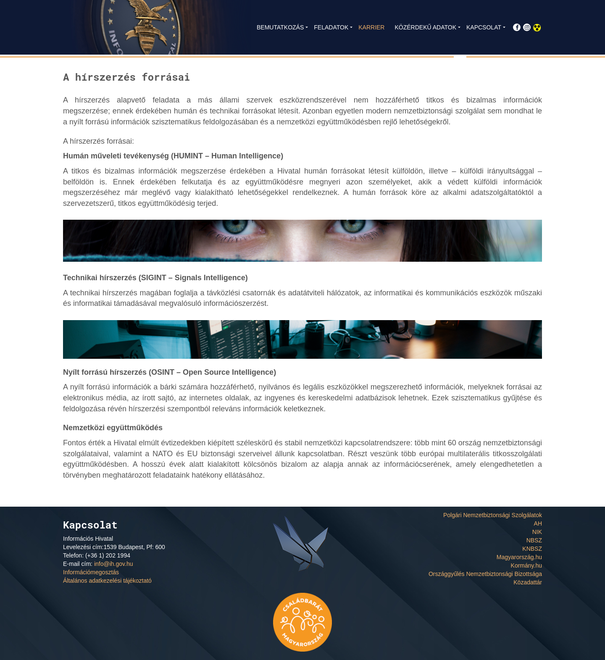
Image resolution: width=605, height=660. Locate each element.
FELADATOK (331, 27)
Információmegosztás (91, 572)
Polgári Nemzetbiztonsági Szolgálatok (492, 515)
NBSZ (534, 540)
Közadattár (527, 582)
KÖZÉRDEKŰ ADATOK (425, 27)
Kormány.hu (526, 565)
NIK (537, 532)
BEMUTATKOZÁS (280, 27)
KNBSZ (532, 548)
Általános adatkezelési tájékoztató (107, 580)
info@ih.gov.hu (113, 563)
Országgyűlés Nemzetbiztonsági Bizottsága (485, 574)
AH (538, 523)
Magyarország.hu (519, 557)
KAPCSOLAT (483, 27)
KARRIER (371, 27)
